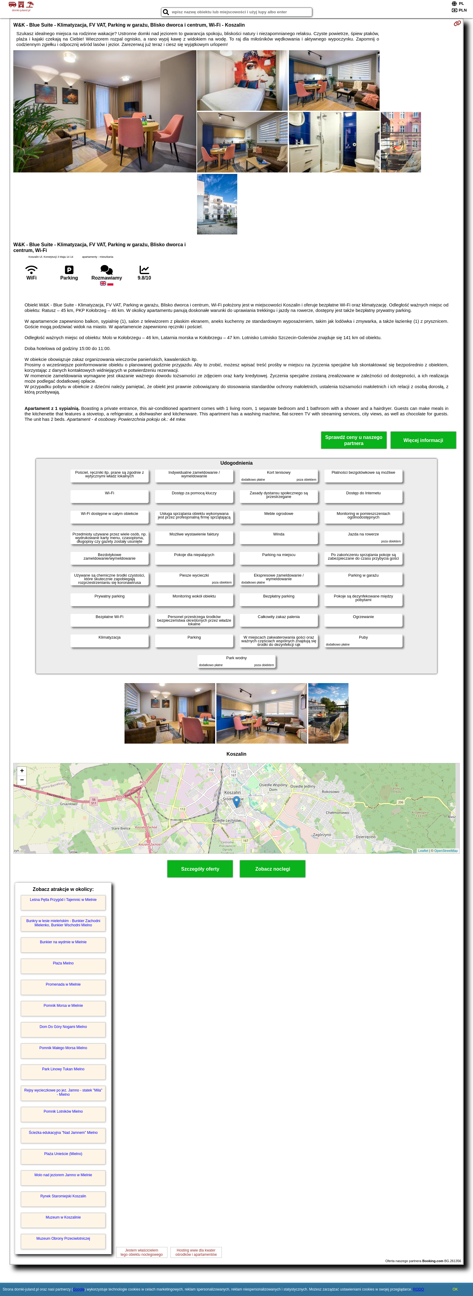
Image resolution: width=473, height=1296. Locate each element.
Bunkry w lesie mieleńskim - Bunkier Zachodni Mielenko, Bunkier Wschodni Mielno (63, 923)
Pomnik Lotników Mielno (63, 1111)
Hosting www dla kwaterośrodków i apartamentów (196, 1252)
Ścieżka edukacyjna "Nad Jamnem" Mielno (63, 1133)
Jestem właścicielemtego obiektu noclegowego (142, 1252)
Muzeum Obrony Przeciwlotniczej (63, 1238)
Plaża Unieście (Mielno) (63, 1154)
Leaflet (423, 851)
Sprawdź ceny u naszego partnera (353, 440)
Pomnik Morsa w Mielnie (63, 1005)
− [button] (22, 780)
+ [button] (22, 771)
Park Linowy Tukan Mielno (63, 1069)
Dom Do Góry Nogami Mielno (63, 1027)
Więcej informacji (423, 440)
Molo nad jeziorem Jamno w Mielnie (63, 1175)
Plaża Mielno (63, 963)
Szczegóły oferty (200, 869)
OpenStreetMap (446, 851)
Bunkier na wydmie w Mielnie (63, 942)
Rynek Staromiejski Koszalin (63, 1196)
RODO (418, 1289)
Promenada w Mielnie (63, 984)
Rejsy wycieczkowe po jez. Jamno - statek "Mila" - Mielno (63, 1092)
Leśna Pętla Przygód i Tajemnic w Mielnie (63, 900)
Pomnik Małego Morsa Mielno (63, 1048)
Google (79, 1289)
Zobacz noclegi (272, 869)
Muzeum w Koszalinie (63, 1217)
